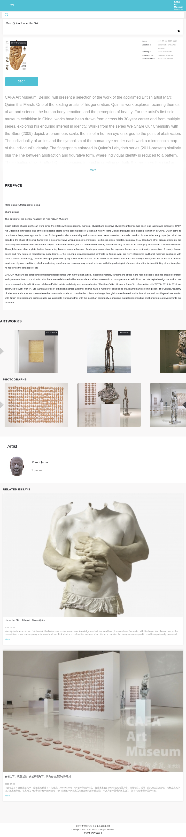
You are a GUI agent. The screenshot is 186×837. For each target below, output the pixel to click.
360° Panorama (21, 83)
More (93, 169)
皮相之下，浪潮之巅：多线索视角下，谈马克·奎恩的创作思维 (38, 776)
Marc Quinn (39, 462)
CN (12, 5)
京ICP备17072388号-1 (93, 833)
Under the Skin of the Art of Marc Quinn (25, 620)
